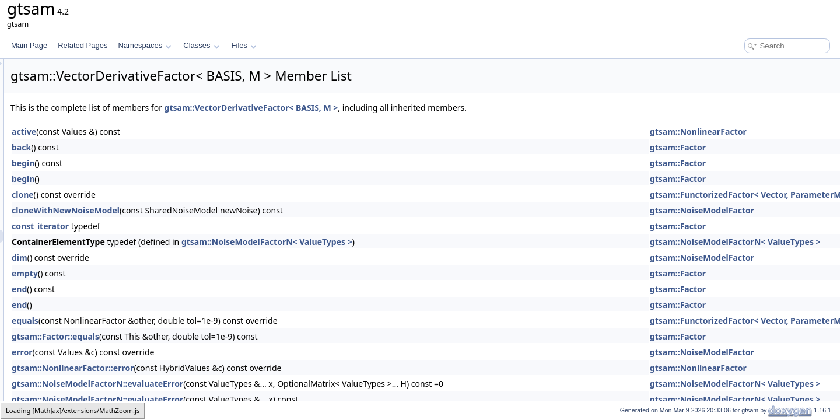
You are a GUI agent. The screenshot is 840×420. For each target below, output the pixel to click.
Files (244, 45)
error (168, 352)
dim (165, 257)
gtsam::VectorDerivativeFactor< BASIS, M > (397, 107)
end (165, 289)
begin (169, 163)
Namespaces (144, 45)
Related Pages (82, 45)
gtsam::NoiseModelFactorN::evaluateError (243, 383)
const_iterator (186, 226)
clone (169, 194)
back (167, 147)
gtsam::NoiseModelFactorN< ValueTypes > (412, 241)
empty (171, 273)
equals (171, 320)
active (170, 131)
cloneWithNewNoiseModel (211, 210)
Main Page (29, 45)
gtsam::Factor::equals (201, 336)
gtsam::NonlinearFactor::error (218, 367)
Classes (201, 45)
